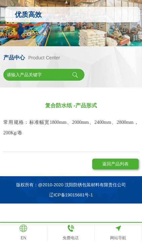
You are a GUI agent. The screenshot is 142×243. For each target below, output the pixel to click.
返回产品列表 (115, 163)
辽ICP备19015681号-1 (71, 194)
